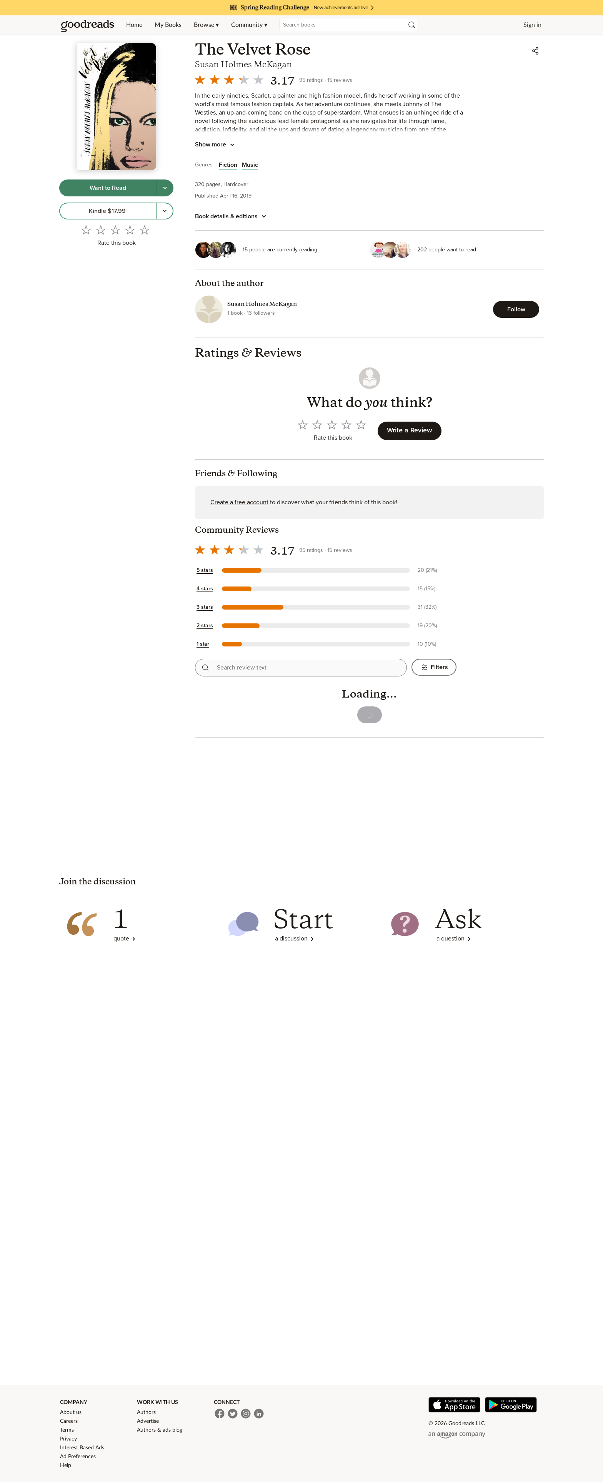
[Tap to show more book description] (216, 144)
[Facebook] (219, 1413)
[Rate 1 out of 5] (86, 230)
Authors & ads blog (159, 1430)
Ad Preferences (78, 1456)
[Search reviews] (205, 667)
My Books (168, 25)
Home (134, 25)
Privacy (68, 1439)
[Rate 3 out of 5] (115, 230)
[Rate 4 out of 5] (130, 230)
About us (71, 1412)
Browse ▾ (206, 25)
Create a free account (239, 502)
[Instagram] (246, 1413)
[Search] (412, 25)
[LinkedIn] (259, 1413)
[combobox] (349, 25)
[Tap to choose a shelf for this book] (165, 187)
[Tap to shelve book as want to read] (108, 187)
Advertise (148, 1421)
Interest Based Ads (82, 1447)
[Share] (535, 50)
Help (65, 1465)
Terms (67, 1430)
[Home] (87, 25)
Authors (146, 1412)
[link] (108, 211)
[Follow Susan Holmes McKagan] (516, 309)
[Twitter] (232, 1413)
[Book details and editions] (231, 216)
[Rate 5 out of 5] (144, 230)
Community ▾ (249, 25)
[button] (325, 570)
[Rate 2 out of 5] (100, 230)
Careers (69, 1421)
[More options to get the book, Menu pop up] (165, 211)
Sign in (532, 25)
